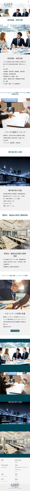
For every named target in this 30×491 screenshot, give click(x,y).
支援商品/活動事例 (4, 467)
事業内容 (16, 462)
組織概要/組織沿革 (18, 469)
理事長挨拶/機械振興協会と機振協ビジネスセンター (22, 467)
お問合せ (16, 476)
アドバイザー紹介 (4, 476)
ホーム (2, 462)
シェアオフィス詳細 (15, 330)
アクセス (16, 471)
